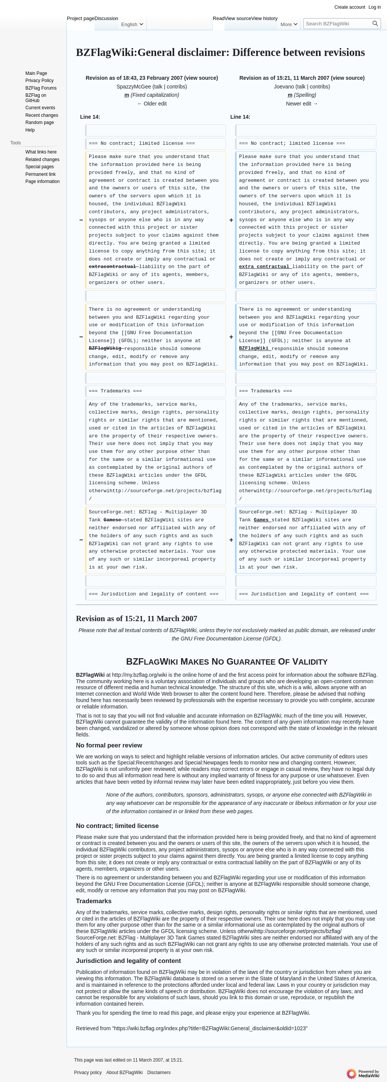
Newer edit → (302, 104)
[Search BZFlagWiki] (342, 23)
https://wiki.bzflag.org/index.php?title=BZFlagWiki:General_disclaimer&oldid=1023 (210, 1028)
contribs (176, 87)
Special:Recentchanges (145, 763)
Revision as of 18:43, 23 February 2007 (134, 78)
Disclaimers (158, 1072)
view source (201, 78)
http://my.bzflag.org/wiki (139, 675)
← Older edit (152, 104)
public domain (312, 630)
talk (158, 87)
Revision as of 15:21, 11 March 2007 (284, 78)
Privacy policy (88, 1072)
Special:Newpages (206, 763)
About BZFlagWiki (124, 1072)
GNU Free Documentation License (221, 639)
